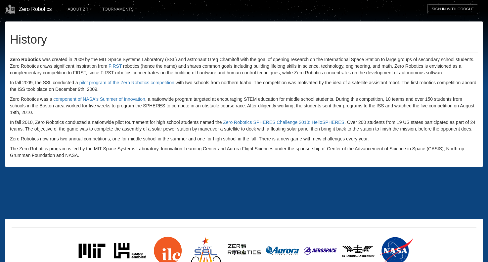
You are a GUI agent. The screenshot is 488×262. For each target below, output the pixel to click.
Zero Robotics (28, 9)
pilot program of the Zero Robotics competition (126, 82)
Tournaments (119, 9)
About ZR (80, 9)
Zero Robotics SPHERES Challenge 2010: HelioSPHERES (283, 122)
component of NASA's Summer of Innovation (99, 99)
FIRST (115, 66)
